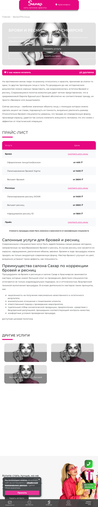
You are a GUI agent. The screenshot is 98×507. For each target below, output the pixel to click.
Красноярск (64, 4)
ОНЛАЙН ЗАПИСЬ (89, 486)
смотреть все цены (78, 154)
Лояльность (10, 503)
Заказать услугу (52, 49)
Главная (49, 503)
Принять (22, 492)
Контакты (29, 503)
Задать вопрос (52, 56)
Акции (68, 503)
